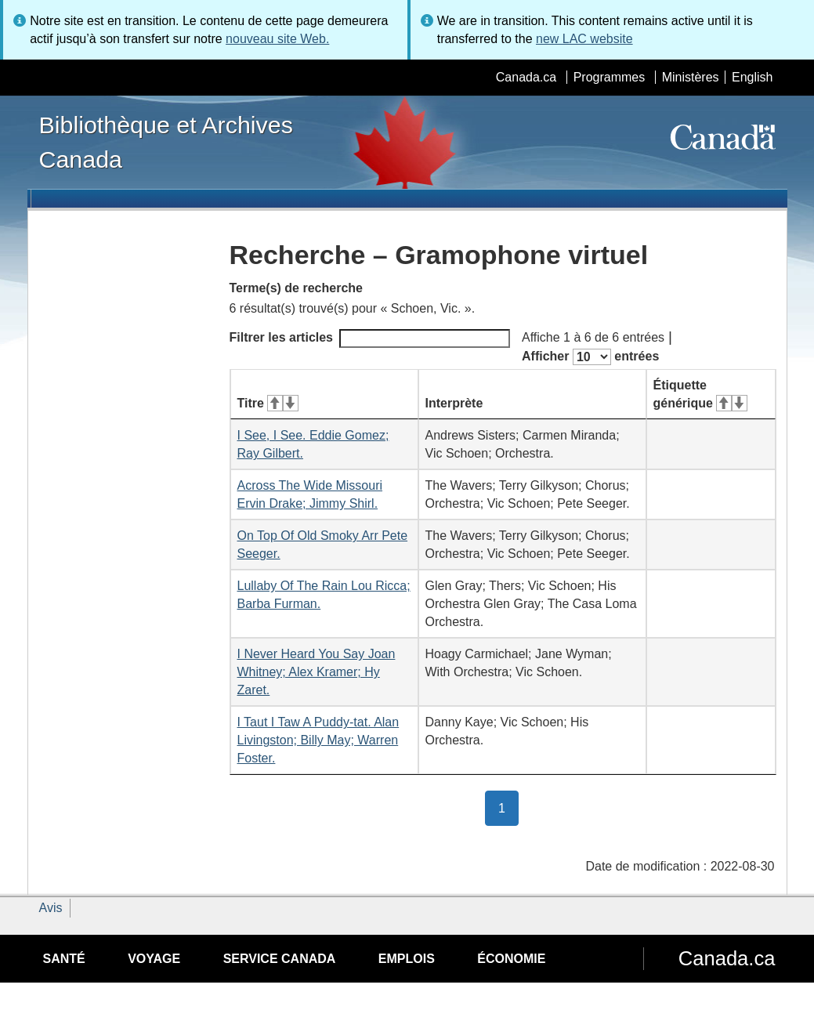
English (752, 77)
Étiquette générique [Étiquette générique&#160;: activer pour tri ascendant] (700, 394)
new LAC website (584, 38)
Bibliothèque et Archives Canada (166, 141)
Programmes (609, 77)
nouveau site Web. (277, 38)
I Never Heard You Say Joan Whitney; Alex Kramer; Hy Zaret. (316, 672)
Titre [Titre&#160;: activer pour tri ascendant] (267, 403)
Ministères (690, 77)
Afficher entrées (590, 357)
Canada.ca (526, 77)
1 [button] (508, 807)
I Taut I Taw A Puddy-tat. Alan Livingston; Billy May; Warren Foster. (318, 740)
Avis (51, 907)
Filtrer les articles (370, 338)
